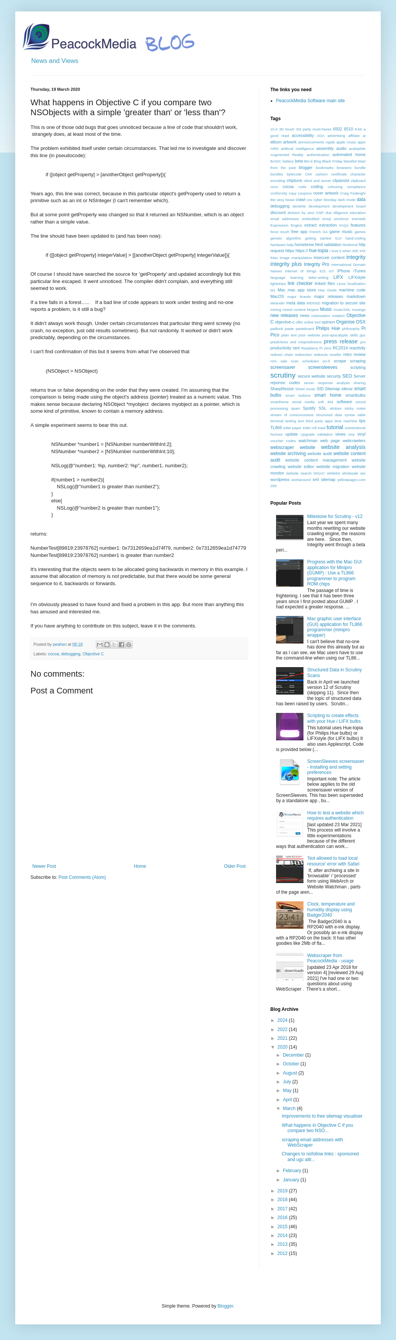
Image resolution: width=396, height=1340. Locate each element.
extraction (328, 225)
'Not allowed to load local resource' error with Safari (333, 861)
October (291, 1064)
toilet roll (309, 428)
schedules (310, 361)
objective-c (285, 322)
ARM (274, 148)
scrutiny (282, 375)
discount (278, 212)
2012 (283, 1253)
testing (290, 421)
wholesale (350, 473)
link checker (300, 283)
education (358, 213)
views (340, 434)
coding (317, 186)
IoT (331, 271)
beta (299, 161)
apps (362, 142)
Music (326, 309)
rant (296, 348)
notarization (320, 316)
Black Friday (332, 161)
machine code (352, 290)
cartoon (321, 174)
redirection (303, 354)
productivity (280, 348)
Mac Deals (327, 290)
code (302, 187)
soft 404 (325, 402)
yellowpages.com (351, 480)
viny (351, 434)
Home (140, 866)
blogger (306, 167)
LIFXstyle (357, 277)
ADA (320, 136)
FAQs (343, 225)
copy (292, 193)
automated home (349, 154)
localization (357, 284)
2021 (283, 1038)
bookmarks (325, 168)
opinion (328, 322)
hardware (278, 245)
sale (283, 361)
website (307, 447)
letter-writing (318, 277)
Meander (277, 303)
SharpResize (282, 388)
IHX (362, 251)
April (288, 1099)
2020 (283, 1047)
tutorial (335, 427)
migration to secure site (344, 303)
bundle (360, 168)
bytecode (294, 174)
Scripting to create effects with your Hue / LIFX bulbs (334, 718)
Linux (341, 284)
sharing (360, 383)
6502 (337, 129)
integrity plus (286, 264)
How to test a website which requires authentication (335, 815)
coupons (304, 193)
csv (309, 200)
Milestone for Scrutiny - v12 (334, 516)
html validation (328, 244)
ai (364, 136)
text (300, 421)
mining (275, 309)
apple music (346, 142)
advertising (336, 136)
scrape (340, 361)
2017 (283, 1208)
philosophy (350, 329)
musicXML (342, 309)
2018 (283, 1199)
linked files (325, 283)
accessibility (303, 135)
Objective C (93, 654)
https (289, 250)
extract (310, 225)
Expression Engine (286, 225)
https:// (301, 250)
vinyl (361, 434)
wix (363, 473)
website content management (315, 460)
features (358, 225)
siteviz (347, 388)
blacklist (350, 161)
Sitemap (332, 388)
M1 (272, 290)
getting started (318, 238)
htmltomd (350, 245)
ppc (363, 335)
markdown (356, 296)
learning (297, 277)
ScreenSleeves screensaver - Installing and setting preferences (335, 767)
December (294, 1055)
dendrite (299, 206)
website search (299, 473)
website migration (333, 466)
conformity (278, 193)
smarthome (279, 402)
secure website (312, 376)
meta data (295, 303)
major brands (299, 296)
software (344, 401)
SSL (322, 408)
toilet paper (292, 428)
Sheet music (305, 389)
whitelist (333, 473)
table (362, 415)
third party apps (319, 421)
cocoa (53, 654)
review (360, 354)
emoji (326, 219)
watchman (308, 440)
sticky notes (355, 408)
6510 (348, 129)
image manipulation (296, 258)
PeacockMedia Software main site (310, 100)
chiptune (294, 180)
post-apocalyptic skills (340, 335)
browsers (344, 168)
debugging (70, 654)
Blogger (225, 1306)
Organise (345, 322)
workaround (300, 480)
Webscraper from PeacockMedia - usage (330, 958)
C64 (308, 174)
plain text (289, 335)
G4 (325, 232)
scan (295, 361)
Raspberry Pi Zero (316, 348)
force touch (279, 232)
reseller (335, 354)
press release (341, 341)
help (290, 245)
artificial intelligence (297, 148)
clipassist (340, 180)
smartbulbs (355, 395)
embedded (310, 219)
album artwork (283, 142)
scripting (358, 367)
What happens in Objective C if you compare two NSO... (317, 1128)
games (360, 232)
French (315, 232)
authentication (318, 155)
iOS (322, 271)
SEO (347, 376)
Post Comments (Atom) (82, 877)
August (291, 1073)
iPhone (343, 271)
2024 (283, 1020)
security (334, 376)
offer (299, 322)
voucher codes (283, 441)
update (291, 434)
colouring (335, 187)
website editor (300, 466)
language (277, 277)
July (287, 1081)
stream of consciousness (292, 415)
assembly (325, 148)
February (292, 1170)
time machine (346, 421)
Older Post (235, 866)
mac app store (301, 290)
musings (359, 309)
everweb (359, 219)
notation (338, 316)
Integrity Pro (316, 264)
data (361, 199)
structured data (329, 415)
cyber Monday (325, 200)
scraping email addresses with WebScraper (312, 1142)
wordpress (279, 479)
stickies (335, 408)
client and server (317, 181)
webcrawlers (354, 440)
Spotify (309, 408)
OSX (361, 322)
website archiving (288, 453)
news (305, 315)
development (319, 206)
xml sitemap (324, 479)
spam (295, 408)
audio (341, 148)
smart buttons (298, 395)
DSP (320, 213)
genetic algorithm (285, 238)
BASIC (275, 161)
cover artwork (326, 193)
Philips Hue (328, 328)
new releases (284, 315)
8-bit (358, 129)
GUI (338, 238)
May (288, 1090)
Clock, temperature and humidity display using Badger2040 (331, 909)
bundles (276, 174)
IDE (355, 251)
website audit (319, 453)
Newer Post (44, 866)
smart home (327, 395)
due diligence (337, 213)
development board (349, 206)
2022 (283, 1029)
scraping (358, 361)
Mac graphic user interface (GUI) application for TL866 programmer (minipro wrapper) (334, 627)
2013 (283, 1244)
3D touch (286, 129)
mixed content (294, 309)
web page (330, 440)
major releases (328, 296)
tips (362, 420)
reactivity (357, 348)
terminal (276, 421)
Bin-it (308, 161)
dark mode (346, 200)
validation (325, 434)
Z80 (273, 486)
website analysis (343, 447)
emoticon (341, 219)
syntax (350, 415)
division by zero (300, 213)
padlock (276, 329)
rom (273, 361)
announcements (311, 142)
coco (274, 187)
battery (288, 161)
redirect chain (281, 354)
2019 (283, 1191)
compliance (356, 187)
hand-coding (355, 238)
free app (299, 231)
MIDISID (313, 303)
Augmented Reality (286, 155)
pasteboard (305, 329)
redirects (321, 354)
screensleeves (322, 367)
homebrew (304, 244)
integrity (356, 257)
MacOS (277, 296)
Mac (281, 290)
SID (320, 388)
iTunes (359, 271)
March (290, 1108)
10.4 (274, 129)
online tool (312, 322)
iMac (274, 258)
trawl (322, 428)
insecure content (329, 257)
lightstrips (278, 284)
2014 (283, 1235)
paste (289, 329)
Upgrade (307, 434)
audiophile (357, 148)
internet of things (300, 271)
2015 (283, 1226)
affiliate (353, 136)
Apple (330, 142)
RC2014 (340, 348)
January (291, 1179)
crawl (300, 199)
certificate (339, 174)
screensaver (282, 367)
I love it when (340, 251)
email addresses (284, 219)
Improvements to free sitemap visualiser (322, 1116)
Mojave (313, 309)
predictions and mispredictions (296, 342)
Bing (317, 161)
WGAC (319, 473)
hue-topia (318, 250)
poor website (309, 335)
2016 (283, 1217)
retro (347, 354)
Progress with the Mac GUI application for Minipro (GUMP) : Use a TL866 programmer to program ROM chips (334, 573)
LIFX (338, 277)
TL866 (276, 427)
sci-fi (326, 361)
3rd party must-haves (313, 129)
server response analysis (327, 383)
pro (363, 342)
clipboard (358, 181)
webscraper (282, 447)
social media (303, 402)
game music (341, 231)
